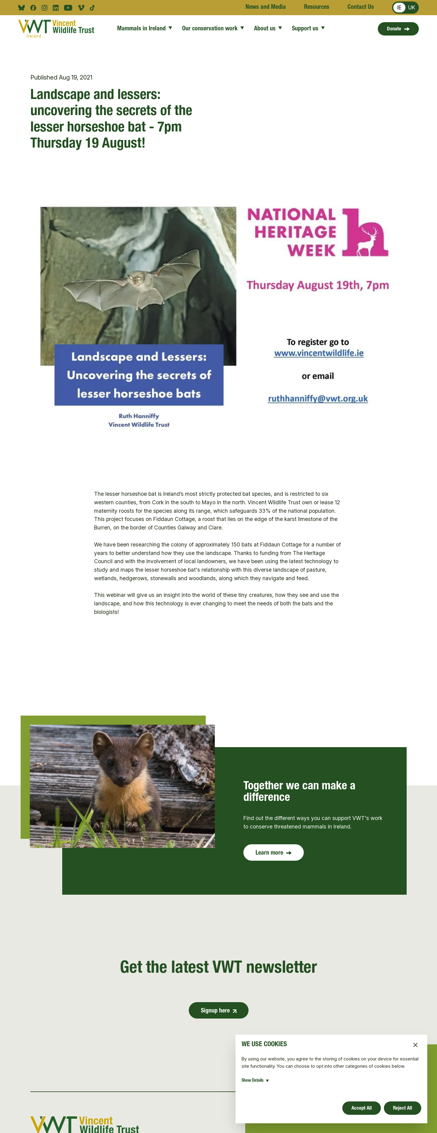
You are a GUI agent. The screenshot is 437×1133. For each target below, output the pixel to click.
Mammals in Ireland (144, 29)
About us (268, 29)
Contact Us (360, 8)
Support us (308, 29)
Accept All (361, 1107)
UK (411, 7)
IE (399, 7)
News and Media (266, 8)
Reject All (402, 1107)
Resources (316, 8)
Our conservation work (213, 29)
